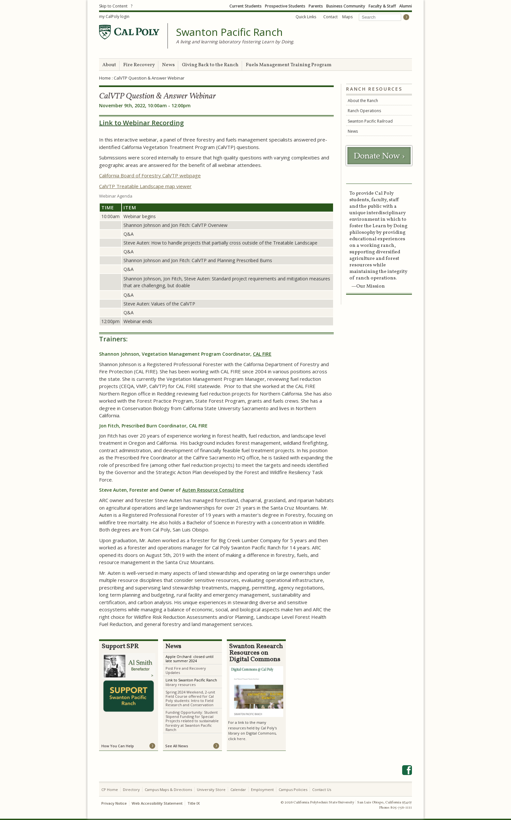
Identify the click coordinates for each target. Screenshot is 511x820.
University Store (211, 789)
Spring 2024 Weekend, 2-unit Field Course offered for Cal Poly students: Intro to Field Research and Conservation (190, 698)
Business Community (345, 6)
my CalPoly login (114, 16)
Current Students (245, 6)
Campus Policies (293, 789)
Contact (330, 17)
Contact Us (321, 789)
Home (105, 78)
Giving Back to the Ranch (210, 65)
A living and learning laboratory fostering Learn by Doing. (235, 41)
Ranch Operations (364, 110)
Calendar (238, 789)
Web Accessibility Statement (157, 803)
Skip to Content (113, 6)
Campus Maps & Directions (168, 789)
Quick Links (306, 17)
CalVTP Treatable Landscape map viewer (145, 186)
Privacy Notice (114, 803)
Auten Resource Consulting (213, 490)
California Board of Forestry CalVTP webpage (150, 175)
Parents (316, 6)
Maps (347, 17)
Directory (131, 789)
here (241, 738)
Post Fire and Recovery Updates (186, 670)
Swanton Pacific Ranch (229, 32)
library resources (181, 684)
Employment (262, 789)
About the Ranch (363, 100)
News (168, 65)
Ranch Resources (374, 89)
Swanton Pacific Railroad (370, 121)
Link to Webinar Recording (141, 122)
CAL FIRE (262, 354)
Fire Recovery (139, 65)
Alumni (405, 6)
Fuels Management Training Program (288, 65)
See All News (176, 745)
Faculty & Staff (382, 6)
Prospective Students (285, 6)
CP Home (109, 789)
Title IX (193, 803)
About (109, 65)
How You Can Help (117, 745)
